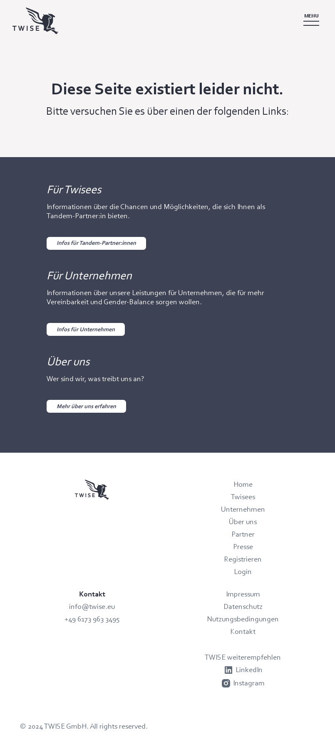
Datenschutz (243, 606)
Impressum (243, 594)
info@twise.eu (92, 606)
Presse (243, 546)
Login (243, 571)
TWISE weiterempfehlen (243, 657)
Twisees (243, 496)
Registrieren (243, 559)
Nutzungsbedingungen (243, 618)
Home (243, 484)
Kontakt (243, 631)
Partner (243, 534)
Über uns (243, 521)
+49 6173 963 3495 (92, 618)
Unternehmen (243, 509)
